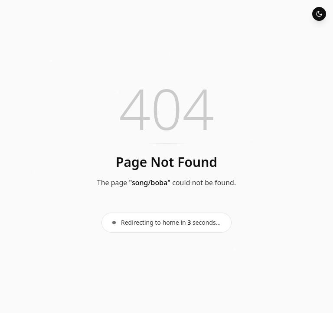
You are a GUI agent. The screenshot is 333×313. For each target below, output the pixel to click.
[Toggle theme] (319, 14)
